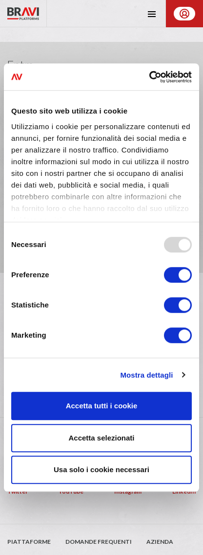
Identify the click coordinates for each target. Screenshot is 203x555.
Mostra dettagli (146, 375)
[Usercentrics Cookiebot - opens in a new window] (149, 77)
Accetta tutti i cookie (102, 406)
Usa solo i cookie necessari (101, 469)
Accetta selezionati (101, 438)
